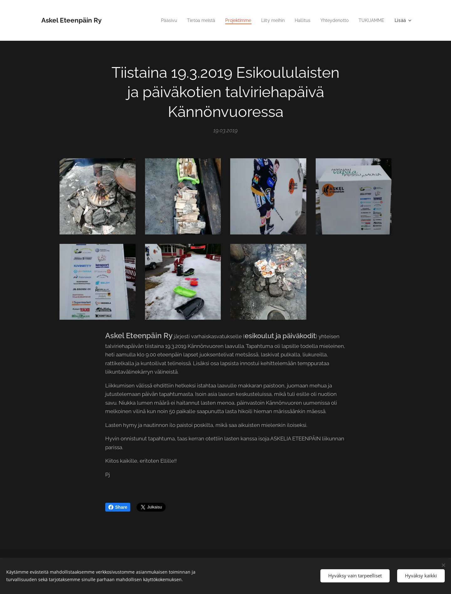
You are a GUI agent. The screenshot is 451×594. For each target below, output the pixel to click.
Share (117, 507)
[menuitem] (157, 20)
